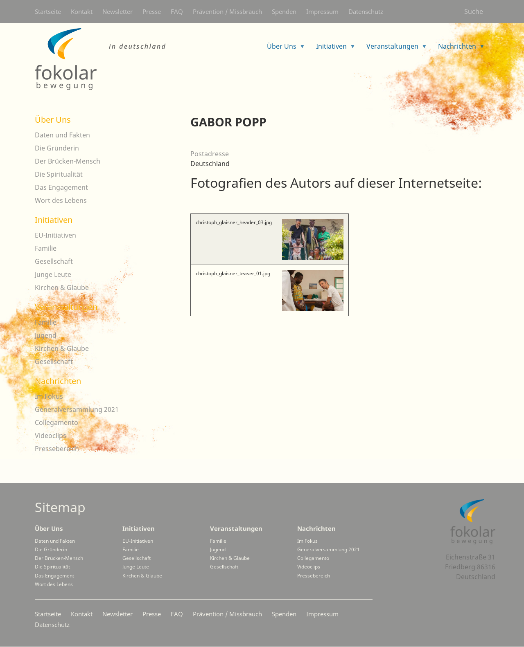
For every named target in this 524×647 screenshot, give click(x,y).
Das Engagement (61, 187)
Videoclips (50, 435)
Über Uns (53, 119)
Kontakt (82, 11)
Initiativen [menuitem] (332, 49)
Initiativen (53, 219)
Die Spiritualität (59, 174)
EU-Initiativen (55, 235)
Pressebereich (57, 448)
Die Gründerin (57, 148)
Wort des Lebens (61, 200)
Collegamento (56, 422)
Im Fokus (49, 396)
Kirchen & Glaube (62, 287)
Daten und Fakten (62, 134)
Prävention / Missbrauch (227, 11)
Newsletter (117, 11)
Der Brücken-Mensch (67, 161)
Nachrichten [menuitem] (458, 49)
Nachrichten (58, 380)
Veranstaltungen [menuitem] (393, 49)
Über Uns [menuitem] (282, 49)
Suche (473, 11)
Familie (45, 248)
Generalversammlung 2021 (77, 409)
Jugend (45, 335)
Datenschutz (365, 11)
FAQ (177, 11)
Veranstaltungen (66, 306)
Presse (151, 11)
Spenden (284, 11)
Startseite (48, 11)
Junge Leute (53, 274)
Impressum (322, 11)
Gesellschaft (54, 261)
